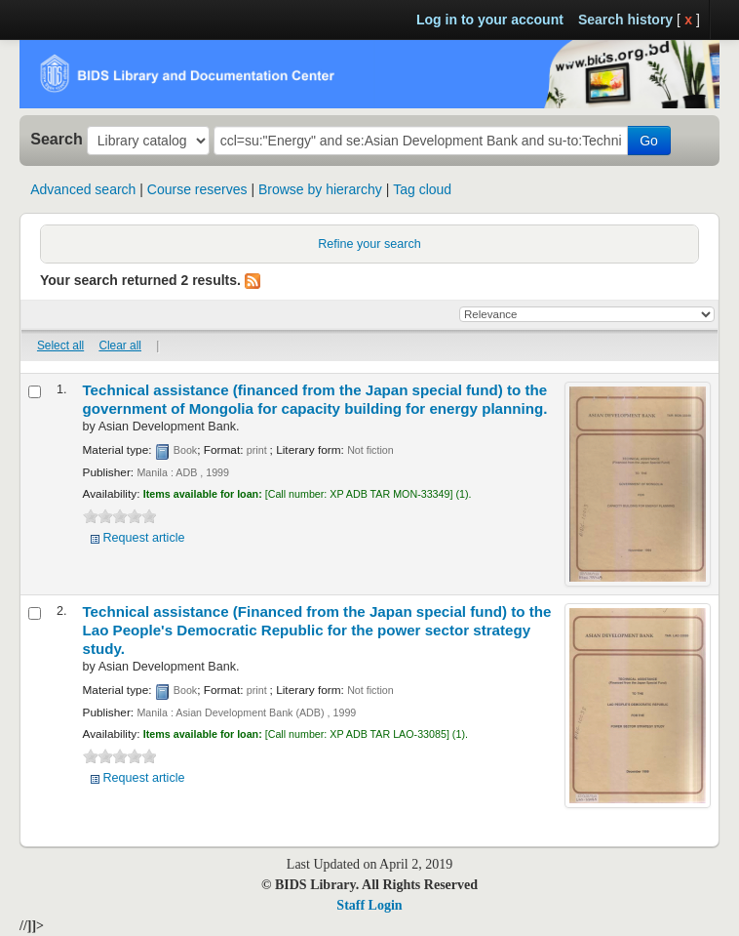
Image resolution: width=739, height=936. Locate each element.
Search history (625, 19)
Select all (60, 345)
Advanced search (83, 189)
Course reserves (197, 189)
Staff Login (369, 905)
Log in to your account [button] (490, 19)
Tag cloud (422, 189)
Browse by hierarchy (320, 189)
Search (56, 138)
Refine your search (369, 244)
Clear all (119, 345)
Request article (144, 538)
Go (649, 140)
